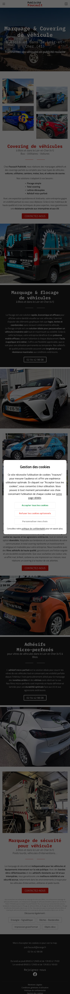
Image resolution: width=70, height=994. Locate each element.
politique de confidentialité (33, 528)
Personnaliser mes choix (35, 521)
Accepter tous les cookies (35, 505)
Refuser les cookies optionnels (35, 513)
